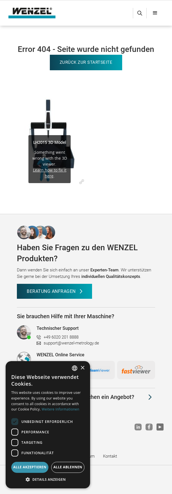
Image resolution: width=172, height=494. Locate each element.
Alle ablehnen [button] (67, 467)
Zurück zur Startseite (86, 62)
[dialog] (48, 424)
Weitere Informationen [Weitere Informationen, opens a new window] (60, 409)
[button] (155, 13)
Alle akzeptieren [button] (29, 467)
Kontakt (110, 456)
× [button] (82, 368)
